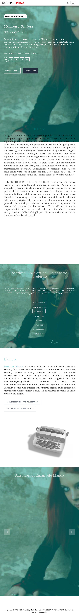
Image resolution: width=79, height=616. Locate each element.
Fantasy (36, 53)
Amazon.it (39, 309)
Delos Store (39, 300)
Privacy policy (42, 612)
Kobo (39, 318)
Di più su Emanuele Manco (20, 406)
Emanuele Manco (15, 32)
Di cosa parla (12, 71)
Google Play (39, 327)
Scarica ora (30, 71)
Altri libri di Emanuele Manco (22, 399)
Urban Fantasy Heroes (14, 16)
